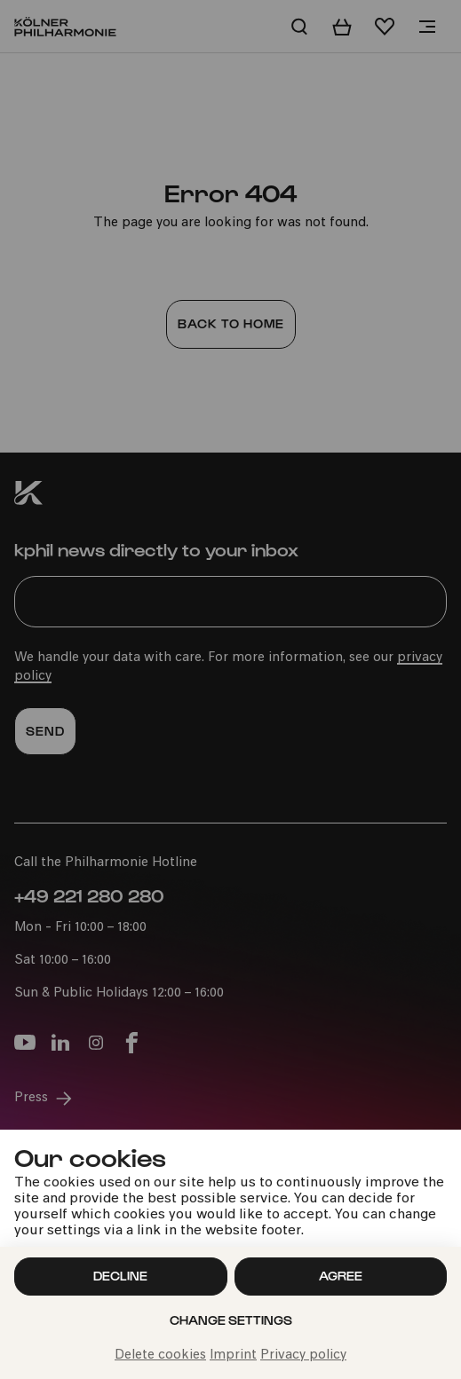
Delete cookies (160, 1355)
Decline (120, 1275)
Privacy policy (303, 1355)
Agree (340, 1275)
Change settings (231, 1320)
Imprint (233, 1355)
